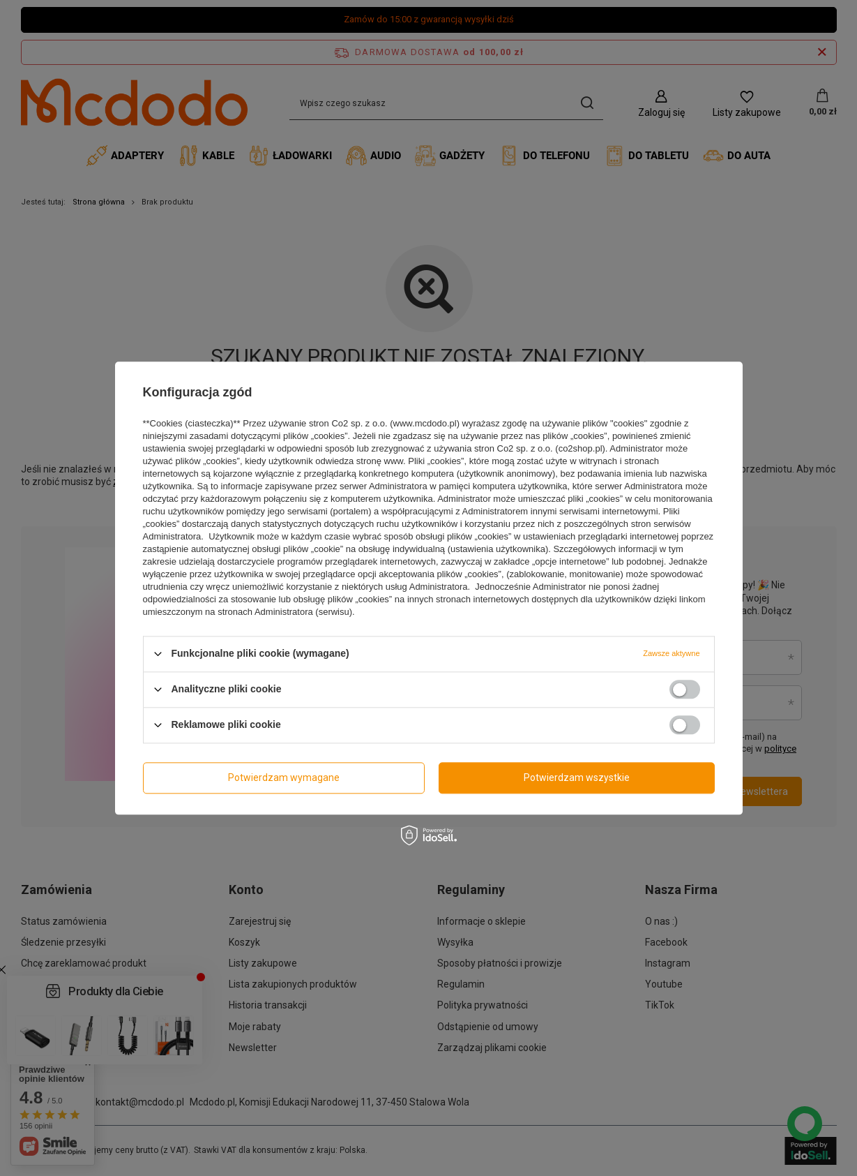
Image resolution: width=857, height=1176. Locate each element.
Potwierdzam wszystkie (577, 777)
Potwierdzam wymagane (284, 777)
